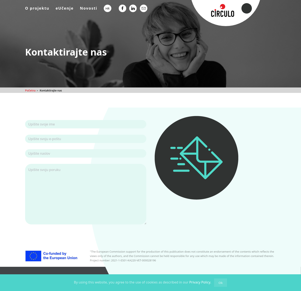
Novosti (88, 8)
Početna (30, 90)
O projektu (37, 8)
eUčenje (65, 8)
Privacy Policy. (200, 282)
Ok (220, 283)
